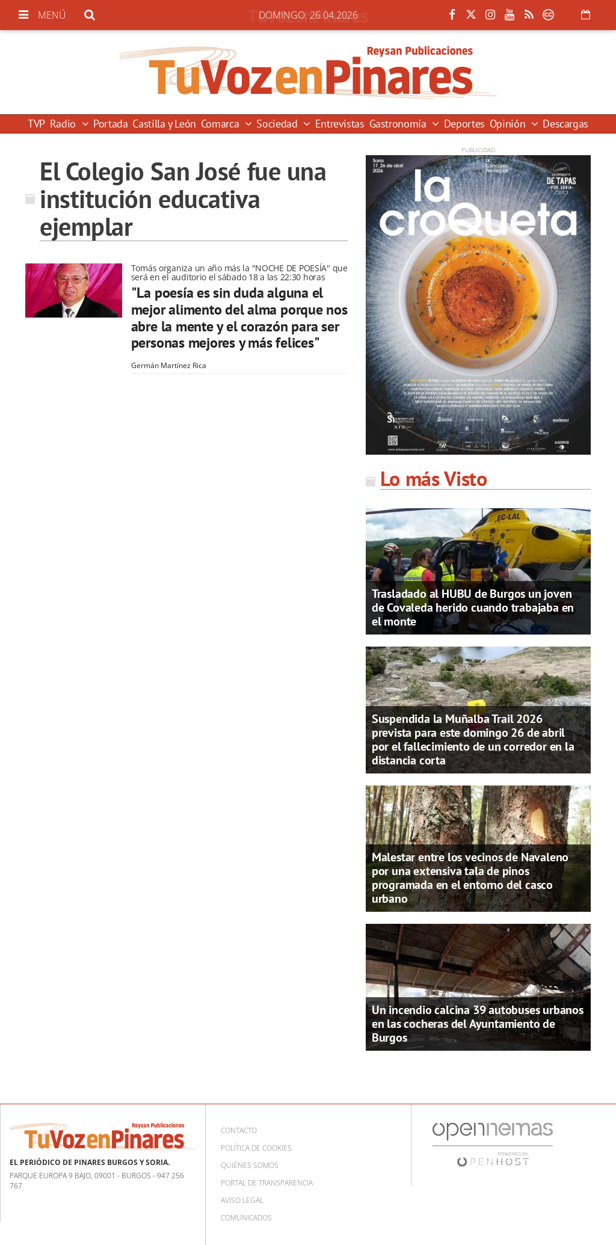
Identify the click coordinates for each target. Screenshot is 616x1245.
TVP (36, 124)
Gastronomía (399, 124)
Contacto (239, 1130)
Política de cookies (256, 1148)
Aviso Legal (242, 1200)
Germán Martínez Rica (168, 365)
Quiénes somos (250, 1165)
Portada (110, 124)
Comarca (221, 124)
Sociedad (278, 124)
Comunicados (246, 1218)
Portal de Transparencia (267, 1183)
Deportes (464, 124)
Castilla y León (164, 124)
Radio (64, 124)
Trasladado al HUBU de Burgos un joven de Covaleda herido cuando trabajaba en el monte (473, 607)
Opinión (509, 124)
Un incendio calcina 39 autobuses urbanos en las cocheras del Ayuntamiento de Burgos (478, 1023)
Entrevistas (340, 124)
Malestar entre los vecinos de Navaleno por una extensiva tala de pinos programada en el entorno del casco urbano (470, 877)
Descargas (565, 124)
